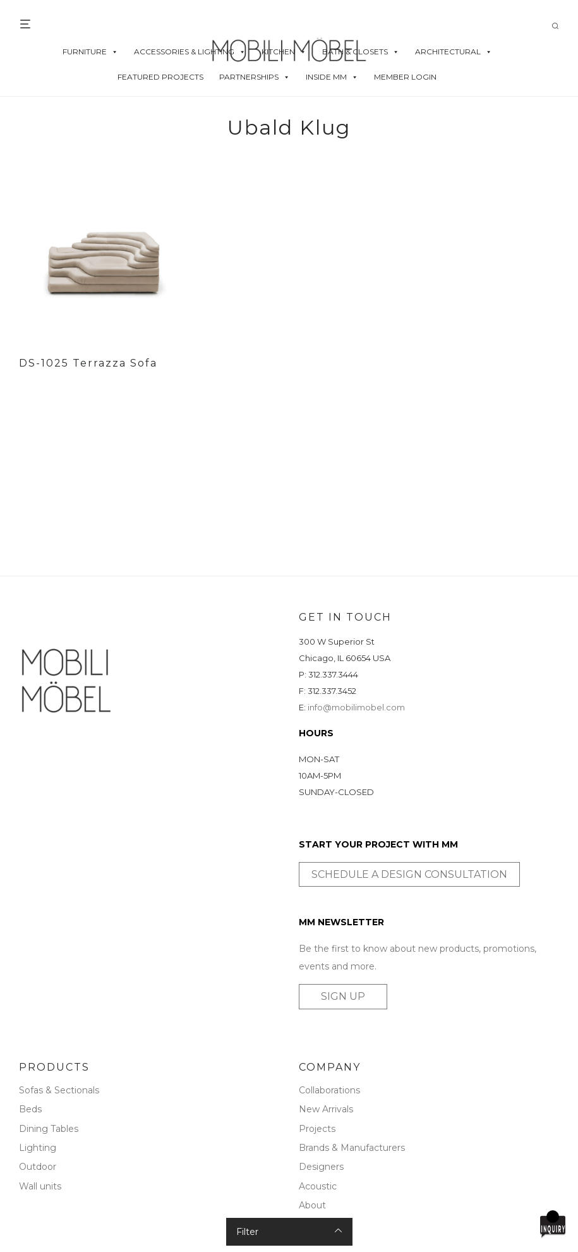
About (312, 1205)
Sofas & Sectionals (59, 1090)
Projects (317, 1128)
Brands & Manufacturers (352, 1147)
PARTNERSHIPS (254, 77)
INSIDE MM (332, 77)
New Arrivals (326, 1109)
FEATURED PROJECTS (160, 77)
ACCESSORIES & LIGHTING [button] (190, 51)
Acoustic (318, 1186)
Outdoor (37, 1166)
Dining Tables (48, 1128)
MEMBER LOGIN (405, 77)
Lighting (37, 1147)
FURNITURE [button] (90, 51)
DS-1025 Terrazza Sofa (88, 363)
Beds (30, 1109)
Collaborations (329, 1090)
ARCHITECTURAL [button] (453, 51)
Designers (321, 1166)
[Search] (559, 26)
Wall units (40, 1186)
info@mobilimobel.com (356, 707)
